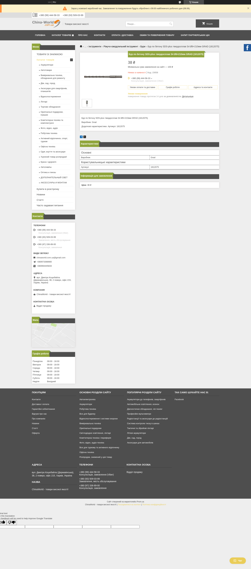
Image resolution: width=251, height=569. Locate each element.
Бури (142, 46)
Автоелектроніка (87, 399)
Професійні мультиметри (139, 414)
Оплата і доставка (122, 35)
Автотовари (46, 70)
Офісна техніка (48, 146)
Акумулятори (47, 65)
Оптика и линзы (48, 172)
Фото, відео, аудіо (49, 128)
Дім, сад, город (48, 83)
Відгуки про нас (39, 414)
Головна (40, 35)
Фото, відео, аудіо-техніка (91, 442)
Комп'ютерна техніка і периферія (95, 438)
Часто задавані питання (50, 205)
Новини (41, 194)
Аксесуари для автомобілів (140, 442)
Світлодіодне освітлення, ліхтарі (95, 433)
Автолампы (46, 167)
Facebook (179, 399)
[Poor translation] (12, 522)
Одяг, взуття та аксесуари (53, 151)
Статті (40, 200)
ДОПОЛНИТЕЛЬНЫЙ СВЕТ (54, 177)
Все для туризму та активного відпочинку (99, 447)
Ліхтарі (44, 101)
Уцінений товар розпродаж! (54, 157)
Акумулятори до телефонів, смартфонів (146, 399)
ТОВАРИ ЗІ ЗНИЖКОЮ (50, 54)
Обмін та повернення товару (157, 35)
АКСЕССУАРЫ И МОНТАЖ (54, 182)
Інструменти (95, 46)
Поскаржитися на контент (129, 504)
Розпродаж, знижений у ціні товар (95, 457)
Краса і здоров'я (48, 162)
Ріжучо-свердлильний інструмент (121, 46)
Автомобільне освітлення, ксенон (143, 404)
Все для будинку (87, 414)
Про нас (83, 35)
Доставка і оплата (40, 404)
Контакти (99, 35)
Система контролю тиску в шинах (143, 423)
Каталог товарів (61, 35)
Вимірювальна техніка (90, 423)
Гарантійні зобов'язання (43, 409)
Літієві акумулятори (136, 433)
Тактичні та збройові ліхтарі (140, 428)
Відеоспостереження (51, 96)
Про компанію (38, 418)
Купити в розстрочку (48, 189)
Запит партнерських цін (195, 35)
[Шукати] (171, 24)
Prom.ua (140, 502)
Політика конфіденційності (154, 504)
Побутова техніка (49, 133)
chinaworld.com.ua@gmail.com (50, 257)
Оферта (36, 433)
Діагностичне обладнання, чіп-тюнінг (144, 409)
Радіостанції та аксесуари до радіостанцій (147, 418)
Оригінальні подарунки (90, 428)
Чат (237, 560)
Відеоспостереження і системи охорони (98, 418)
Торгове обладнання (50, 107)
